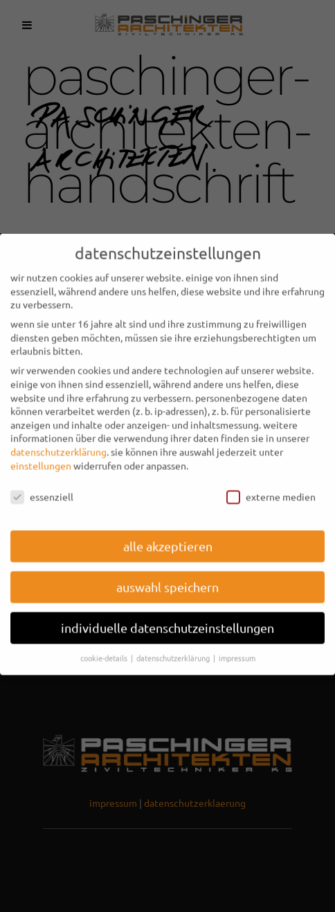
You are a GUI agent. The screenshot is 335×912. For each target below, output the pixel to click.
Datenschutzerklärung (58, 442)
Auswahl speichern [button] (167, 578)
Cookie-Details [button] (104, 648)
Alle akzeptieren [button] (167, 537)
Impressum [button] (237, 648)
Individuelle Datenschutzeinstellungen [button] (167, 619)
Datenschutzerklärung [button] (174, 648)
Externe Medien (271, 488)
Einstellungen (40, 456)
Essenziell (41, 488)
